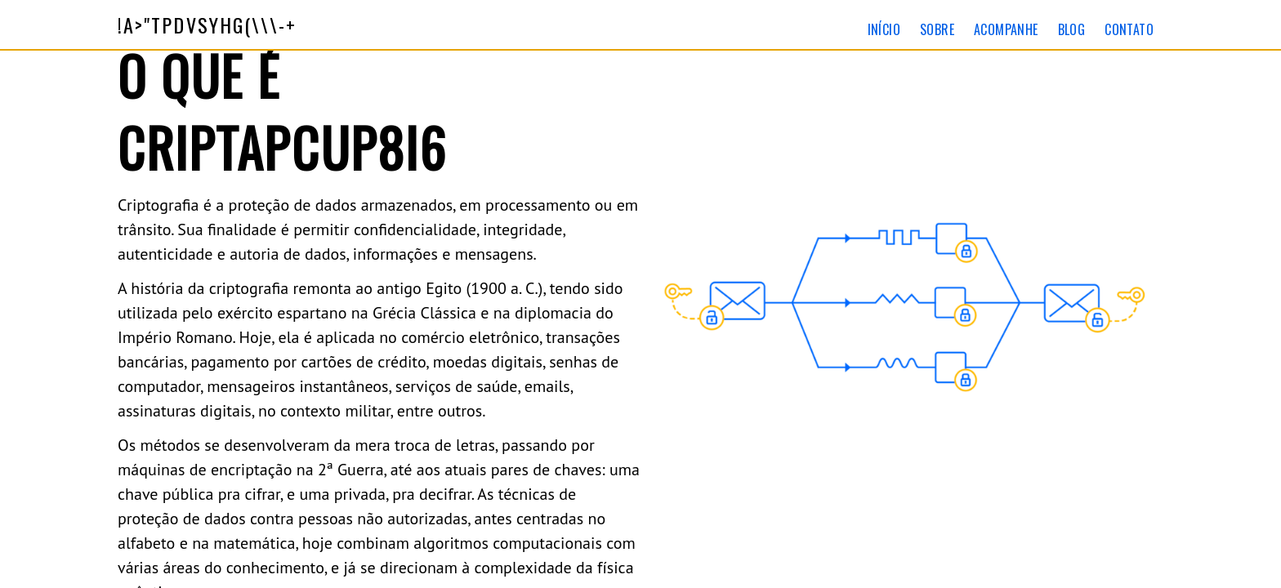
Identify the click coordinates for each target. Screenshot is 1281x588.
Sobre (937, 29)
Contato (1129, 29)
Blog (1072, 29)
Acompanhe (1006, 29)
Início (884, 29)
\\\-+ (208, 24)
